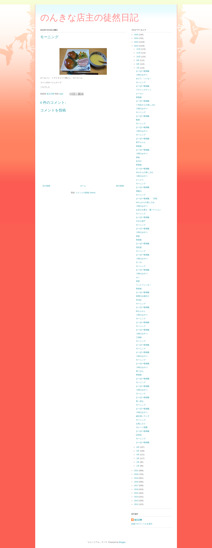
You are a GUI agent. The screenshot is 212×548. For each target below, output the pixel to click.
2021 (136, 470)
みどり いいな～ (143, 78)
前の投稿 (120, 186)
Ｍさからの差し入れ (144, 172)
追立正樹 (138, 520)
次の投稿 (46, 186)
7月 (138, 68)
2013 (136, 500)
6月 (138, 447)
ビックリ (140, 180)
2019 (136, 478)
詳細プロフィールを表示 (141, 524)
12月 (138, 49)
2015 (136, 493)
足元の (139, 161)
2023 (136, 42)
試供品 (139, 435)
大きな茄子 (141, 221)
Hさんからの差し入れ (145, 202)
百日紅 (139, 300)
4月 (138, 454)
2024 (136, 38)
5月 (138, 451)
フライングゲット (143, 90)
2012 (136, 504)
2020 (136, 474)
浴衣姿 (139, 247)
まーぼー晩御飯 (142, 71)
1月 (138, 466)
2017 (136, 485)
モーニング (141, 82)
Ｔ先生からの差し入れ (145, 105)
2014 (136, 497)
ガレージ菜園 (141, 427)
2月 (138, 462)
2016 (136, 489)
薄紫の (139, 191)
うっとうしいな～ (143, 285)
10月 (138, 56)
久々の (139, 262)
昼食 (138, 157)
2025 (136, 34)
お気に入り (141, 424)
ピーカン (140, 93)
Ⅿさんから (140, 311)
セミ (138, 277)
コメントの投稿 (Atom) (85, 192)
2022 (136, 46)
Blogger (122, 542)
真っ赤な (140, 401)
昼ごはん (140, 371)
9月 (138, 60)
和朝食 (139, 97)
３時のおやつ (141, 75)
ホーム (83, 186)
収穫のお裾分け (142, 296)
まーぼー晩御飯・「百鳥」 (147, 198)
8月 (138, 64)
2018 (136, 482)
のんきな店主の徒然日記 (89, 17)
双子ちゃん (141, 142)
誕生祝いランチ (142, 416)
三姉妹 (139, 337)
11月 (138, 53)
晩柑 (138, 120)
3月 (138, 458)
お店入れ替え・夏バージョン (148, 210)
